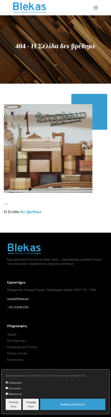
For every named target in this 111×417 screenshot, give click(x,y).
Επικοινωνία (15, 359)
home (52, 52)
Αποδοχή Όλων (13, 404)
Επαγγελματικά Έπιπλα (22, 347)
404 (59, 52)
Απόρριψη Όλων (31, 404)
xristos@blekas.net (18, 298)
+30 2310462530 (17, 307)
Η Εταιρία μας (16, 340)
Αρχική (11, 334)
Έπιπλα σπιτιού (17, 353)
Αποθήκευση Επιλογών (72, 404)
